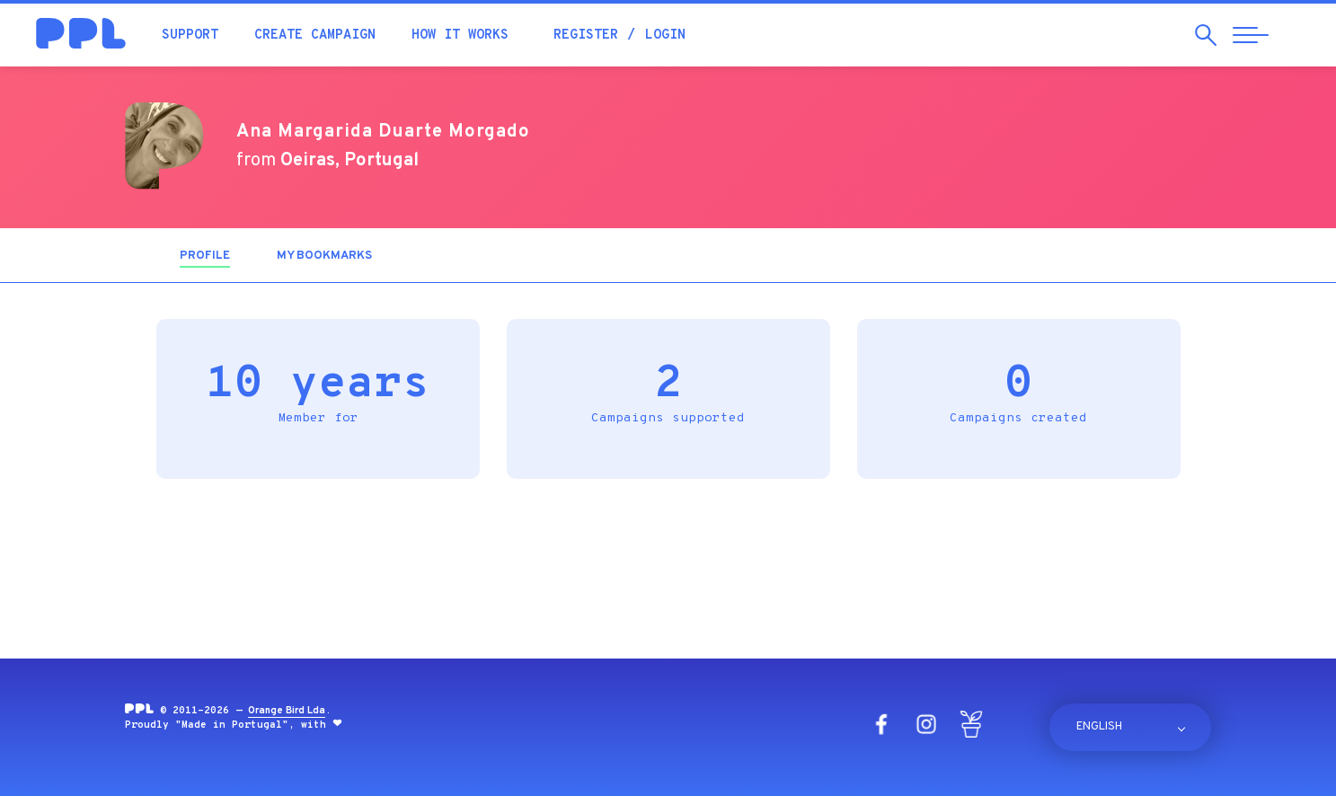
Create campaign (315, 35)
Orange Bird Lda (286, 710)
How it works (460, 35)
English (1099, 727)
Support (190, 35)
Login (665, 35)
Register (585, 35)
